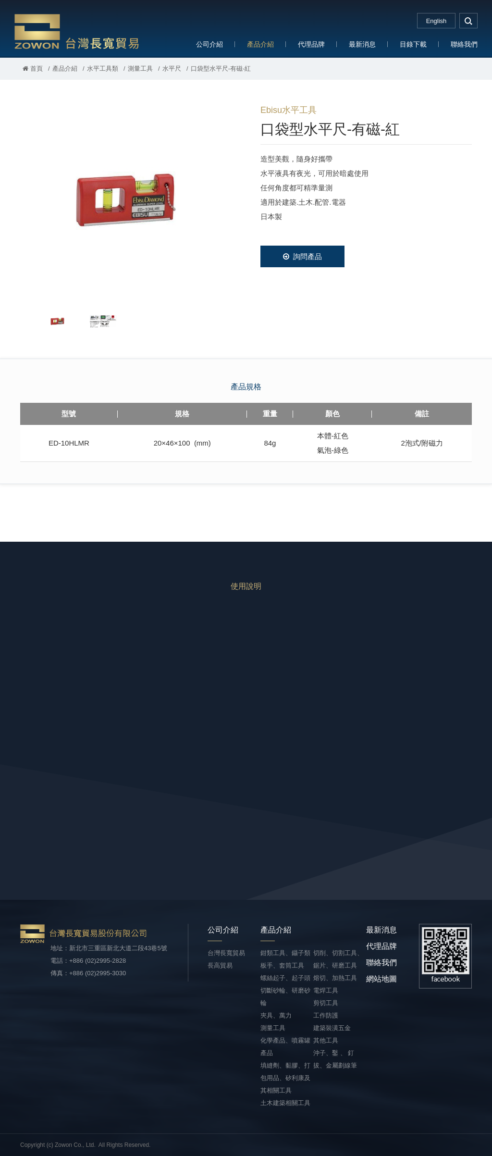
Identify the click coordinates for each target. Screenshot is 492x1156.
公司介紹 (209, 44)
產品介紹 (260, 44)
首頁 (33, 68)
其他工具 (325, 1040)
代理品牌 (311, 44)
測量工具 (140, 68)
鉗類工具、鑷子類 (285, 953)
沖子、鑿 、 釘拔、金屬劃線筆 (335, 1059)
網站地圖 (381, 979)
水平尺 (171, 68)
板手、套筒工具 (282, 965)
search (468, 20)
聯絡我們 (464, 44)
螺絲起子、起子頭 (285, 978)
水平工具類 (102, 68)
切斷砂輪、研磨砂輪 (285, 997)
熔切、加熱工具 (335, 978)
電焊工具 (325, 990)
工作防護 (325, 1015)
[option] (126, 200)
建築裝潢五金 (332, 1028)
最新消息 (362, 44)
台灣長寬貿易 (76, 31)
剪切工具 (325, 1003)
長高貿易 (220, 965)
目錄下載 (413, 44)
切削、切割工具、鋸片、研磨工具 (338, 959)
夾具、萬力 (276, 1015)
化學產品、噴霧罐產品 (285, 1047)
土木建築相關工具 (285, 1102)
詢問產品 (302, 256)
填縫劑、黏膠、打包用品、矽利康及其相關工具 (285, 1078)
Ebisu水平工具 (288, 110)
